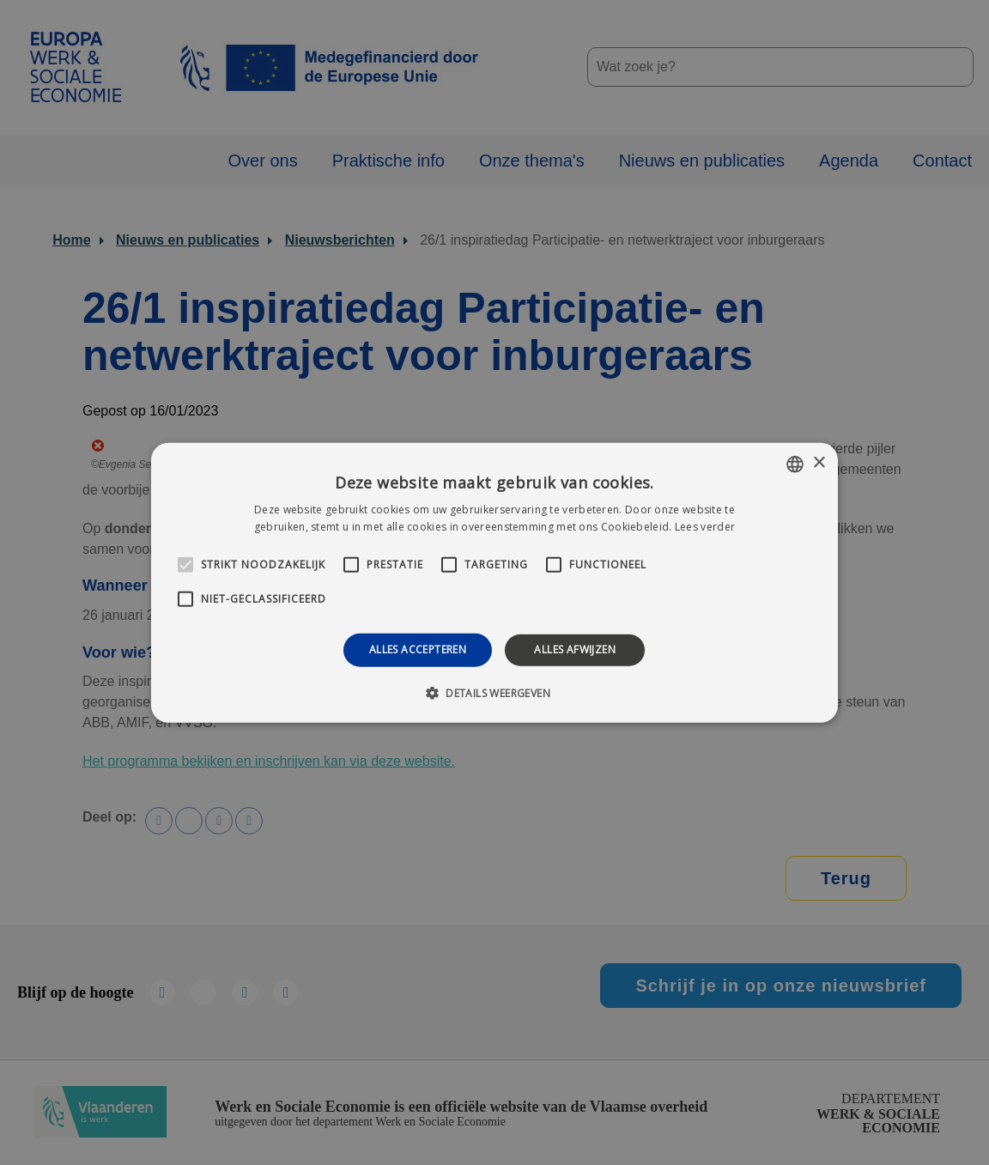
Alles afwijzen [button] (575, 649)
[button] (494, 692)
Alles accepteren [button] (417, 649)
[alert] (494, 582)
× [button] (818, 463)
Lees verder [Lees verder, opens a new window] (705, 526)
